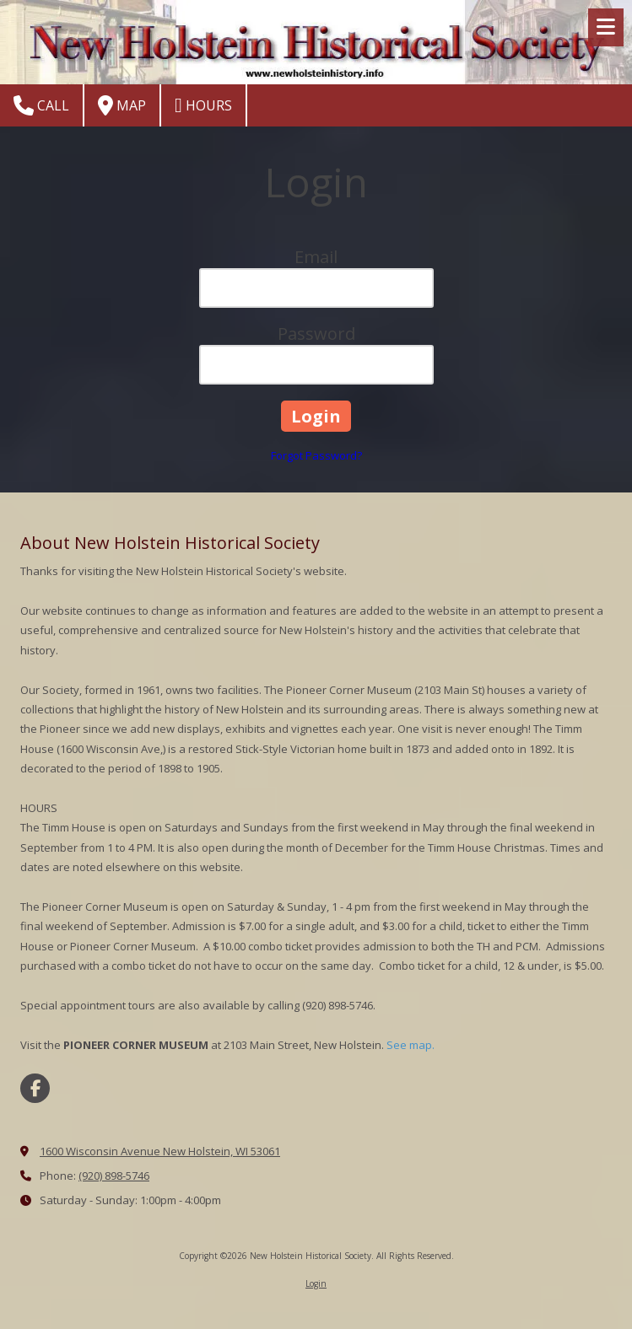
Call (41, 105)
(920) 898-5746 (113, 1175)
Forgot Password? (316, 455)
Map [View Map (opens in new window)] (122, 105)
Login (316, 1283)
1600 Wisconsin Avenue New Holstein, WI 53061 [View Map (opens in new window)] (160, 1151)
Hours (203, 105)
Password (316, 333)
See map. (410, 1044)
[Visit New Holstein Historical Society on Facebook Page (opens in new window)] (35, 1088)
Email (316, 256)
